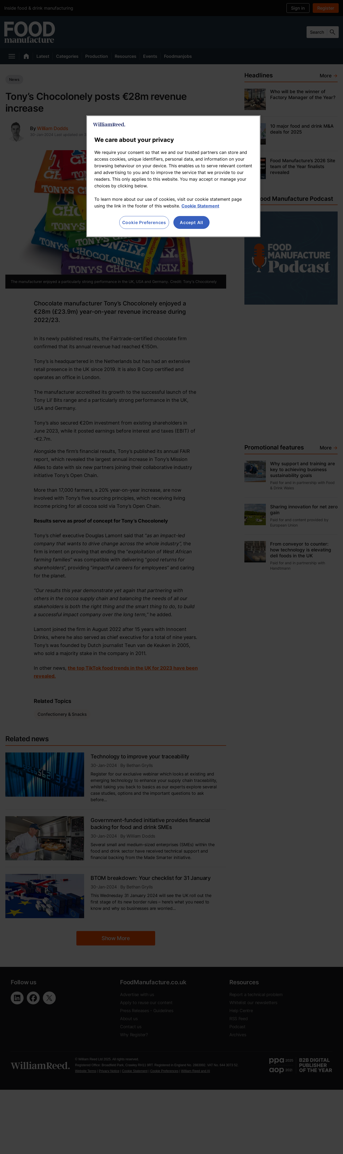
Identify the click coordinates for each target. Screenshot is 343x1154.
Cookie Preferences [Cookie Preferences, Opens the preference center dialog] (144, 222)
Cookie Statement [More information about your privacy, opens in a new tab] (200, 206)
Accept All (191, 222)
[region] (173, 176)
